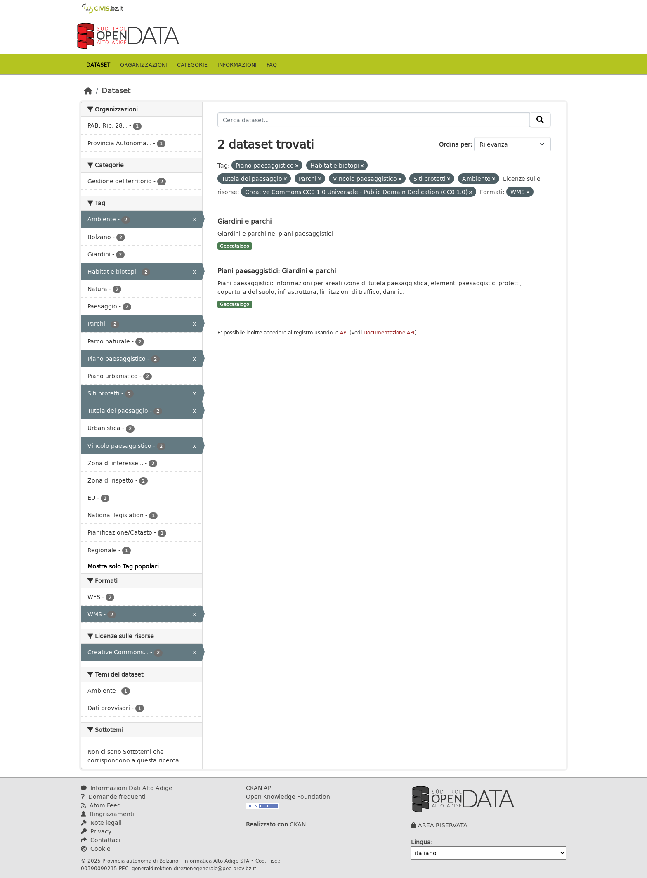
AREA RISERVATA (443, 825)
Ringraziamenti (107, 813)
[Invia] (540, 119)
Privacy (96, 831)
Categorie (192, 64)
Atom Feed (101, 805)
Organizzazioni (143, 64)
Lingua (421, 842)
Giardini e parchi (244, 221)
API (344, 332)
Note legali (101, 822)
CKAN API (259, 787)
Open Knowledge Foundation (288, 796)
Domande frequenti (113, 796)
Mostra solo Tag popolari (123, 566)
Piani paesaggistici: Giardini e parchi (276, 270)
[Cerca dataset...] (373, 119)
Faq (272, 64)
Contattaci (100, 839)
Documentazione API (389, 332)
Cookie (96, 848)
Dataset (98, 64)
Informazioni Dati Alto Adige (126, 787)
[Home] (88, 90)
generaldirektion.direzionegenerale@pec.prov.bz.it (194, 868)
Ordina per (454, 144)
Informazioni (237, 64)
